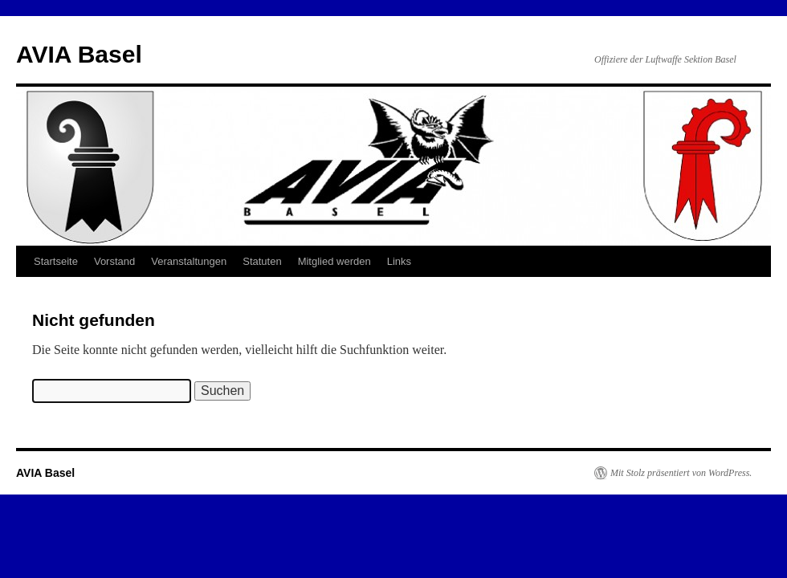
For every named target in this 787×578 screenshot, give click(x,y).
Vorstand (114, 261)
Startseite (56, 261)
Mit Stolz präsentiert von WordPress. (681, 472)
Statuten (262, 261)
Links (399, 261)
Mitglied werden (334, 261)
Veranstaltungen (188, 261)
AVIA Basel (79, 54)
